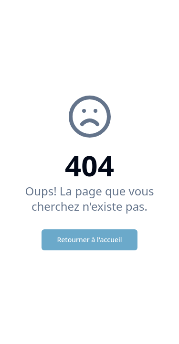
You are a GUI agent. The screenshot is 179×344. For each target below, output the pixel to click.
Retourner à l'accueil (89, 239)
